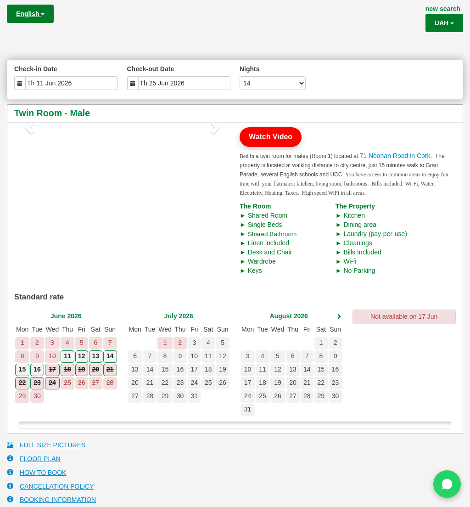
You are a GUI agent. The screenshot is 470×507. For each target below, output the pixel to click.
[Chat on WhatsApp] (447, 484)
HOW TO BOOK (36, 472)
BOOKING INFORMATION (51, 499)
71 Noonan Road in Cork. (395, 155)
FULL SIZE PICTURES (46, 445)
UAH (444, 23)
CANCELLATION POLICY (50, 486)
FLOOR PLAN (34, 458)
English (30, 13)
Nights (250, 69)
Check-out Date (150, 69)
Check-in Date (35, 69)
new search (442, 8)
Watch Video (270, 137)
